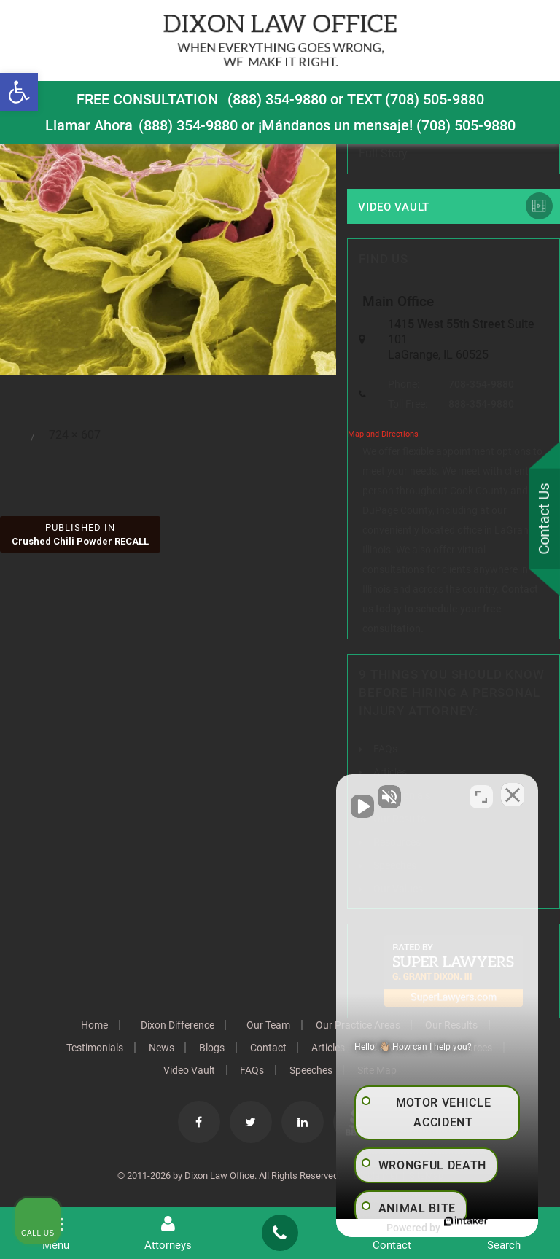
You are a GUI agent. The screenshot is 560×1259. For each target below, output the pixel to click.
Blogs (212, 1047)
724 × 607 (75, 435)
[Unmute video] (302, 793)
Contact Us (544, 519)
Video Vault (393, 207)
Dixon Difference (177, 1025)
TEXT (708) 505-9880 (415, 99)
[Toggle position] (481, 793)
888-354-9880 (481, 404)
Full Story (383, 153)
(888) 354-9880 (277, 99)
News (161, 1047)
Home (93, 1025)
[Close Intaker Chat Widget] (512, 793)
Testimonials (94, 1047)
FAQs (385, 749)
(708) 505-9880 (466, 124)
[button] (19, 92)
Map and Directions (383, 434)
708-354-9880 (481, 384)
